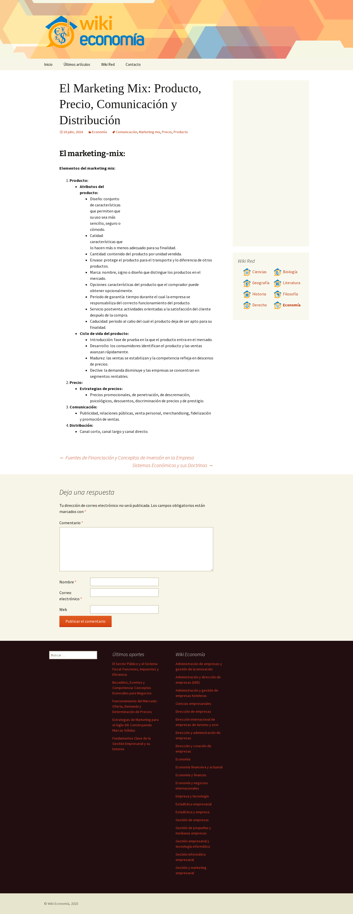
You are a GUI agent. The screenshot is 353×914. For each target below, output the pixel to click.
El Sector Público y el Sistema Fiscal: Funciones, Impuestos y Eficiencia (135, 669)
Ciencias (255, 271)
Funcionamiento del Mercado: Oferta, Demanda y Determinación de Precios (134, 706)
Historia (254, 294)
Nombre (67, 581)
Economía (99, 132)
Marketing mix (149, 132)
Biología (285, 271)
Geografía (256, 282)
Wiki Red (108, 64)
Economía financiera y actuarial (199, 767)
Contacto (133, 64)
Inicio (48, 64)
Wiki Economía (58, 903)
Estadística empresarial (194, 804)
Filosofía (285, 294)
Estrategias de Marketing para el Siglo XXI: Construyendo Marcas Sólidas (135, 725)
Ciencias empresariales (193, 703)
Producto (181, 132)
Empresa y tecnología (192, 796)
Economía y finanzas (191, 775)
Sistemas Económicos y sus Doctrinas (172, 465)
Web (63, 609)
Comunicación (126, 132)
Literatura (286, 282)
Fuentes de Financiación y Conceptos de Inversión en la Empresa (126, 457)
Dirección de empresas (193, 711)
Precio (167, 132)
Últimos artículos (76, 64)
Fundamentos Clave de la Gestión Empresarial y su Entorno (131, 743)
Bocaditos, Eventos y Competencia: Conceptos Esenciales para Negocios (132, 687)
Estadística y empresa (193, 812)
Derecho (255, 305)
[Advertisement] (168, 203)
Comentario (71, 522)
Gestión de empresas (192, 820)
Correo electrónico (70, 595)
